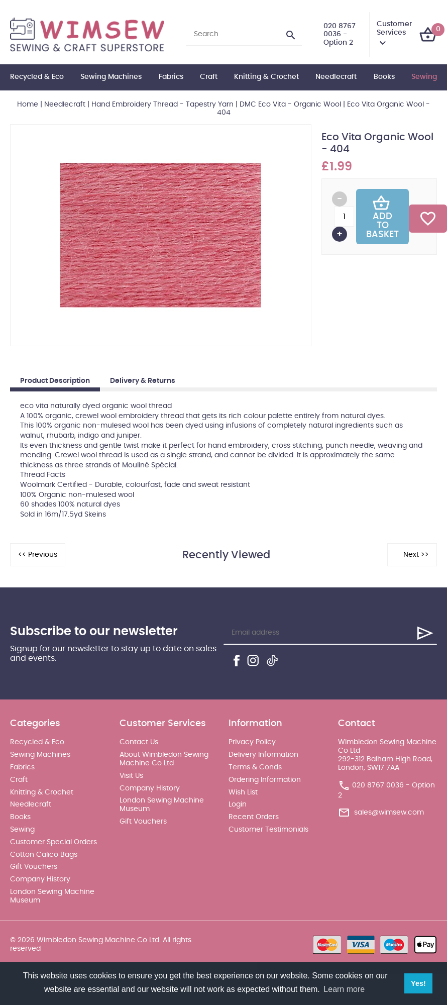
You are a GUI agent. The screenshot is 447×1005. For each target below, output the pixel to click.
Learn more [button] (344, 989)
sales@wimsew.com (389, 812)
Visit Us (131, 775)
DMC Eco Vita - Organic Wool (290, 104)
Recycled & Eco (37, 76)
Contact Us (139, 742)
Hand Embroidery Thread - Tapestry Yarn (162, 104)
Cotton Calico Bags (43, 854)
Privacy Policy (252, 742)
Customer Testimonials (268, 829)
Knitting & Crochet (266, 76)
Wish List (243, 792)
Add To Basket (382, 216)
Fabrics (171, 76)
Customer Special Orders (53, 842)
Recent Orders (254, 817)
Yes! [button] (418, 983)
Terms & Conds (255, 767)
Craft (208, 76)
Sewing (424, 76)
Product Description (55, 380)
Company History (40, 879)
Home (27, 104)
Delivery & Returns (142, 380)
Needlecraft (336, 76)
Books (384, 76)
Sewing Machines (111, 76)
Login (238, 804)
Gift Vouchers (33, 866)
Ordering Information (265, 779)
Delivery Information (263, 754)
